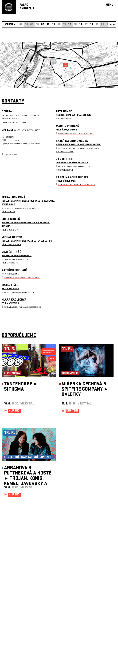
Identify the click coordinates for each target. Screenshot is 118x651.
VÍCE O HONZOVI (64, 170)
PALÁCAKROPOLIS (27, 7)
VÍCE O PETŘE (8, 211)
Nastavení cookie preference (14, 607)
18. (92, 25)
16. (81, 25)
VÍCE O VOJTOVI (10, 263)
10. (48, 25)
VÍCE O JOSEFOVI (10, 230)
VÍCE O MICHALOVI (11, 244)
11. (54, 25)
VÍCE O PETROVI (64, 119)
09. (43, 25)
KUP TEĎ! (14, 411)
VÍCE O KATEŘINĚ (65, 151)
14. (70, 25)
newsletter (95, 570)
